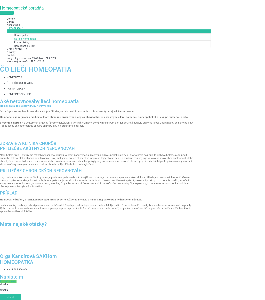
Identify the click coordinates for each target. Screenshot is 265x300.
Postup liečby (21, 42)
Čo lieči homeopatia (25, 38)
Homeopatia (14, 27)
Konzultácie (13, 24)
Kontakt (11, 55)
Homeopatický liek (24, 45)
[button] (8, 281)
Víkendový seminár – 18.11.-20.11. (26, 61)
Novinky (11, 52)
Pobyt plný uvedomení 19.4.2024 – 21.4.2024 (31, 58)
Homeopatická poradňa (22, 8)
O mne (10, 21)
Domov (11, 18)
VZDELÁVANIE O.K (17, 49)
